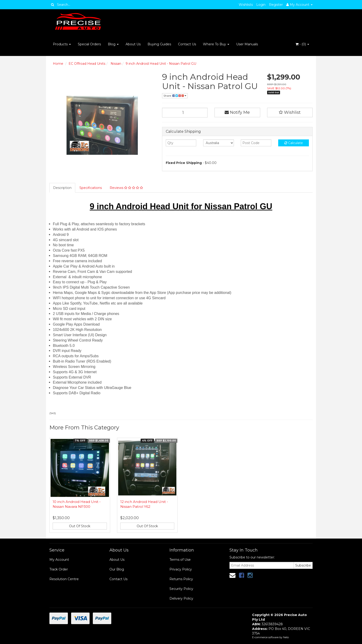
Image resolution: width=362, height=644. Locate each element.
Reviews (126, 188)
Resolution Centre (64, 579)
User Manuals (247, 44)
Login (260, 5)
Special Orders (89, 44)
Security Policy (181, 589)
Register (276, 5)
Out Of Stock (79, 526)
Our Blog (116, 569)
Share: (174, 95)
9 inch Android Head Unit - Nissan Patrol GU (161, 64)
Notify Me (237, 112)
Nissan (115, 64)
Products (62, 44)
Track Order (58, 569)
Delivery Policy (181, 598)
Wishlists (246, 5)
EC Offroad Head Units (87, 64)
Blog (113, 44)
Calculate (293, 143)
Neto (286, 637)
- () (302, 44)
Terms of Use (180, 560)
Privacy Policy (180, 569)
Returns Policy (181, 579)
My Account (59, 560)
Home (58, 64)
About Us (133, 44)
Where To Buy (216, 44)
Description (62, 188)
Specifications (90, 188)
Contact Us (187, 44)
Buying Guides (159, 44)
